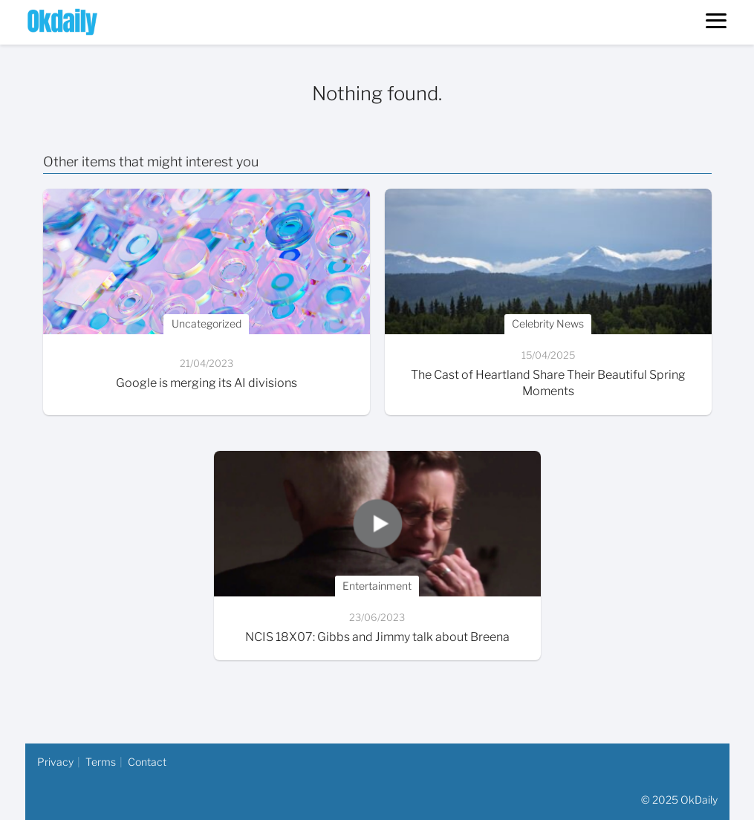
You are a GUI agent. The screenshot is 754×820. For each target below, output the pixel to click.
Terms (100, 761)
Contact (147, 761)
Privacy (55, 761)
